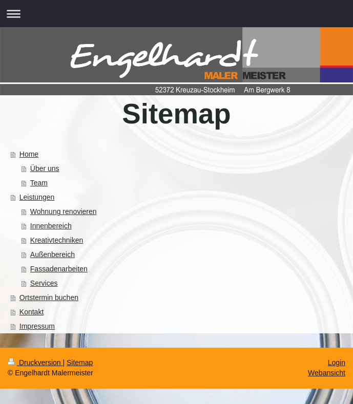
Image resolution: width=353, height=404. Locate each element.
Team (39, 183)
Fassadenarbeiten (59, 269)
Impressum (37, 326)
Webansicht (326, 373)
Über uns (44, 168)
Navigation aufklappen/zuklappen (176, 14)
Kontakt (31, 312)
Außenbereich (52, 254)
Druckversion (35, 362)
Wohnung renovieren (63, 211)
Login (336, 362)
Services (44, 283)
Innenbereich (51, 226)
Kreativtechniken (57, 240)
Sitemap (80, 362)
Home (28, 154)
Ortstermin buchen (48, 297)
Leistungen (37, 197)
